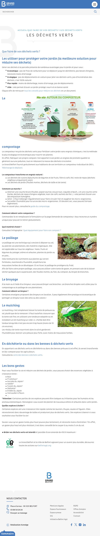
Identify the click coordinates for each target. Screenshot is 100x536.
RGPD (75, 506)
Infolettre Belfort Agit (59, 519)
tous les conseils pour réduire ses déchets (42, 91)
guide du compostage (39, 206)
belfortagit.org (44, 445)
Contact (76, 516)
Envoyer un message (17, 512)
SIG (51, 516)
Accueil (22, 30)
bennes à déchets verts (56, 344)
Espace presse (55, 513)
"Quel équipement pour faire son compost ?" (42, 230)
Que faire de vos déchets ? (44, 30)
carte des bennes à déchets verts (27, 355)
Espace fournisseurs (58, 509)
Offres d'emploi (79, 509)
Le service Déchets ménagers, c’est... (20, 534)
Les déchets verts (71, 30)
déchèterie (14, 344)
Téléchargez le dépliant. (12, 168)
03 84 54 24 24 (15, 509)
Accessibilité (78, 513)
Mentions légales (57, 506)
